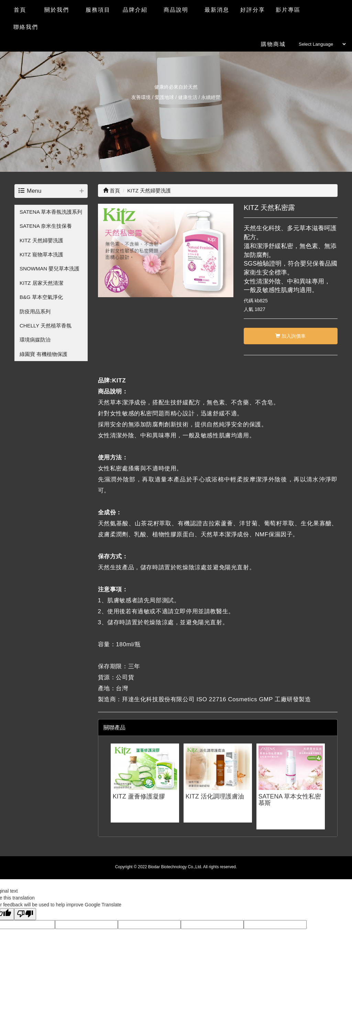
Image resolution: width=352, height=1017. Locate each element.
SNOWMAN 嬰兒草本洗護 (49, 268)
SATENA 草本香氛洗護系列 (51, 212)
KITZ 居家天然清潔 (41, 283)
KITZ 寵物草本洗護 (41, 254)
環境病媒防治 (35, 340)
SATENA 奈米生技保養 (46, 226)
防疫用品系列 (35, 311)
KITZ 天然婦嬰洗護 (41, 240)
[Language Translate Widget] (322, 44)
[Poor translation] (25, 914)
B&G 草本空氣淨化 (41, 297)
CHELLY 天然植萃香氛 (46, 325)
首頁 (111, 190)
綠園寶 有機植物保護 (43, 354)
